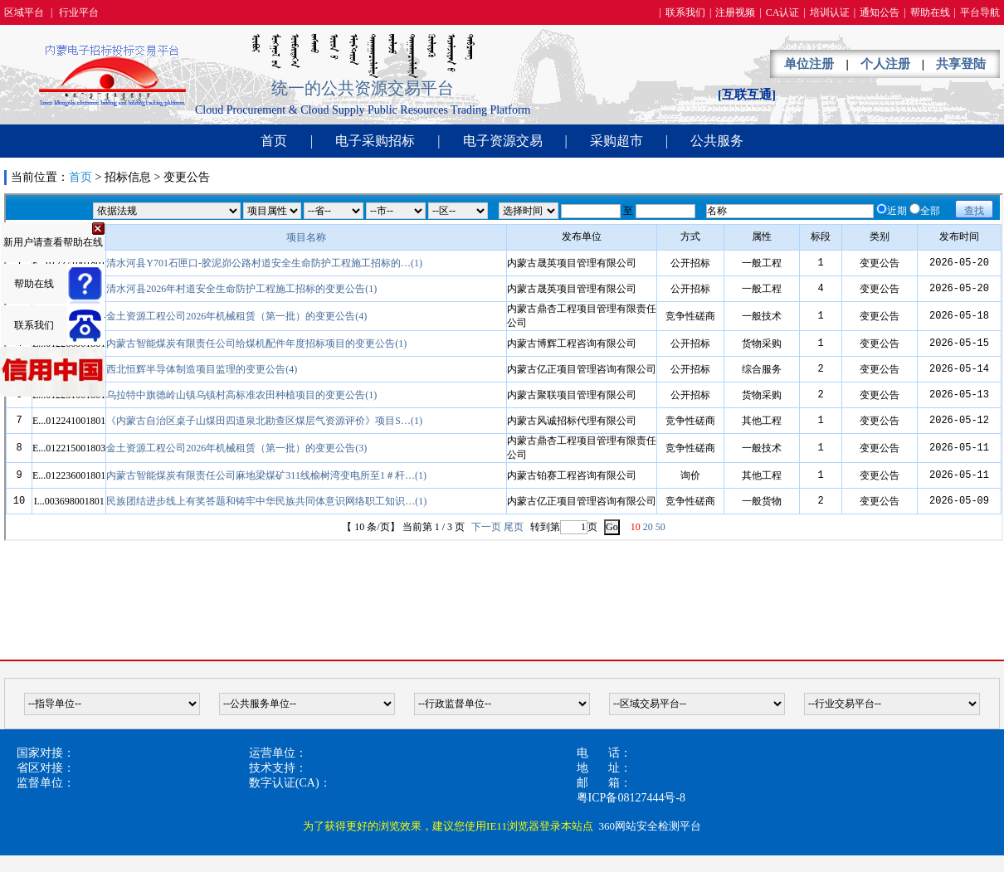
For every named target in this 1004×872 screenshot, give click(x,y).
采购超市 (616, 141)
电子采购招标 (375, 141)
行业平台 (79, 12)
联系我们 (685, 12)
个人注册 (885, 64)
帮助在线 (930, 12)
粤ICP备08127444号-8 (631, 798)
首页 (274, 141)
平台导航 (980, 12)
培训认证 (830, 12)
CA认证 (783, 12)
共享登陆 (961, 64)
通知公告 (879, 12)
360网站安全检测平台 (649, 826)
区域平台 (24, 12)
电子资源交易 (503, 141)
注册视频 (735, 12)
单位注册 (809, 64)
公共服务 (716, 141)
